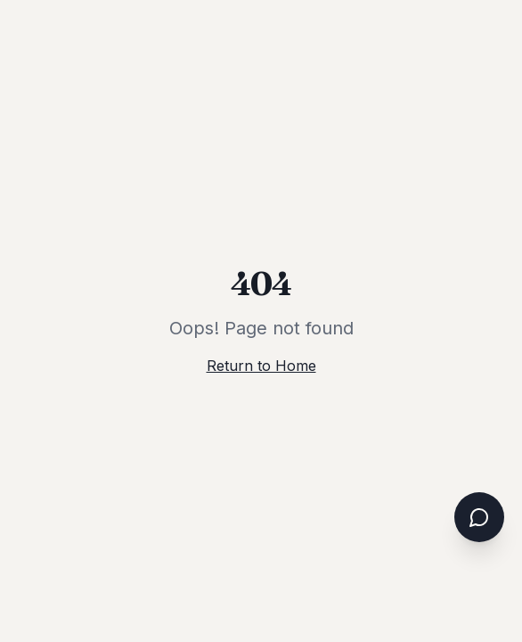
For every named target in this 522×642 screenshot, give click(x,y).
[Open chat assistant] (479, 517)
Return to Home (261, 365)
